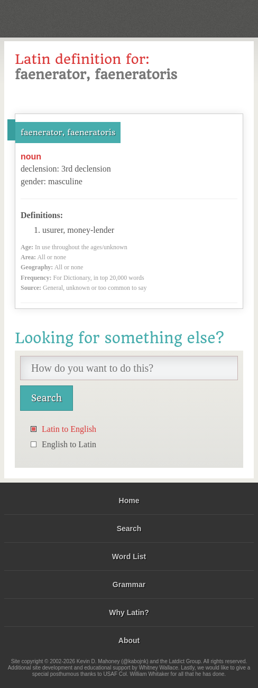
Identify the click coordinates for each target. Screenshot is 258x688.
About (129, 640)
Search (129, 528)
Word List (129, 556)
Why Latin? (129, 612)
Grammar (129, 584)
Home (129, 500)
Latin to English (69, 429)
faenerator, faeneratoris (68, 132)
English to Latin (69, 444)
